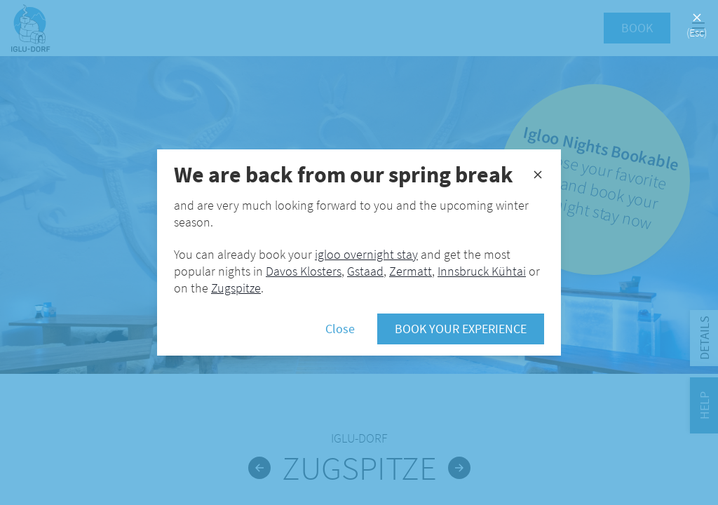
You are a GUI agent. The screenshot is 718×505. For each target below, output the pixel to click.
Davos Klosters (303, 271)
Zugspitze (236, 288)
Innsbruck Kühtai (482, 271)
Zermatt (410, 271)
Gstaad (365, 271)
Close (340, 329)
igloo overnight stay (366, 254)
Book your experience (461, 329)
